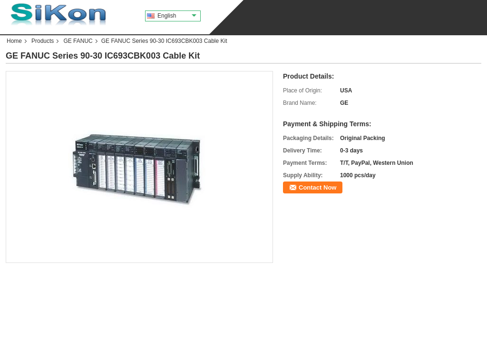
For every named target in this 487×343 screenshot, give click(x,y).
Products (42, 41)
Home (14, 41)
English (176, 15)
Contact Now (317, 187)
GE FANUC (77, 41)
